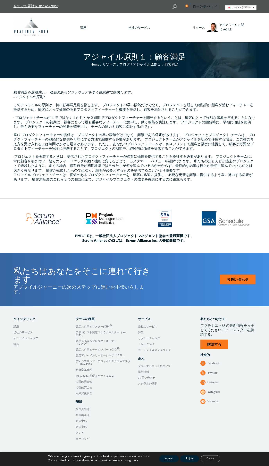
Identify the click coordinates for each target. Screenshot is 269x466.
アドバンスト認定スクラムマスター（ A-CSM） (101, 334)
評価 (141, 332)
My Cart (186, 6)
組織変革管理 (84, 370)
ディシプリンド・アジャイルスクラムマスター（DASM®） (103, 363)
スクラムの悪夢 (147, 383)
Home (94, 65)
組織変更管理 (84, 393)
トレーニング (146, 344)
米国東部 (81, 427)
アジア (80, 433)
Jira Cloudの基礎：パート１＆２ (95, 376)
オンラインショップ (25, 338)
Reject (189, 458)
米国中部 (81, 421)
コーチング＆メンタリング (154, 350)
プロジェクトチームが (32, 118)
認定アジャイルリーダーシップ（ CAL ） (101, 355)
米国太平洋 (82, 409)
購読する (214, 345)
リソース (198, 27)
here (135, 460)
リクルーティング (149, 338)
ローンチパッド (205, 6)
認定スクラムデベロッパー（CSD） (99, 350)
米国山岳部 (82, 415)
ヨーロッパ (82, 439)
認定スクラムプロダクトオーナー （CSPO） (96, 342)
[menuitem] (240, 7)
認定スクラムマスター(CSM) (94, 326)
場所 (16, 344)
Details (210, 458)
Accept (169, 458)
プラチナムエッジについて (154, 366)
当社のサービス (139, 27)
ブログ (124, 65)
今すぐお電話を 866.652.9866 (35, 6)
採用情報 (143, 372)
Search (175, 6)
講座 (83, 27)
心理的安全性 (84, 382)
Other (253, 27)
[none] (240, 7)
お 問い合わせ (238, 280)
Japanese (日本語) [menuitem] (242, 7)
